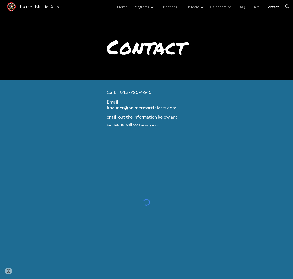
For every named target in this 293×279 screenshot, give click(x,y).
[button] (287, 6)
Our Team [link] (191, 6)
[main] (146, 47)
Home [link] (122, 6)
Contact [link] (272, 6)
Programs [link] (141, 6)
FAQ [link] (241, 6)
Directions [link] (168, 6)
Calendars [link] (218, 6)
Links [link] (255, 6)
